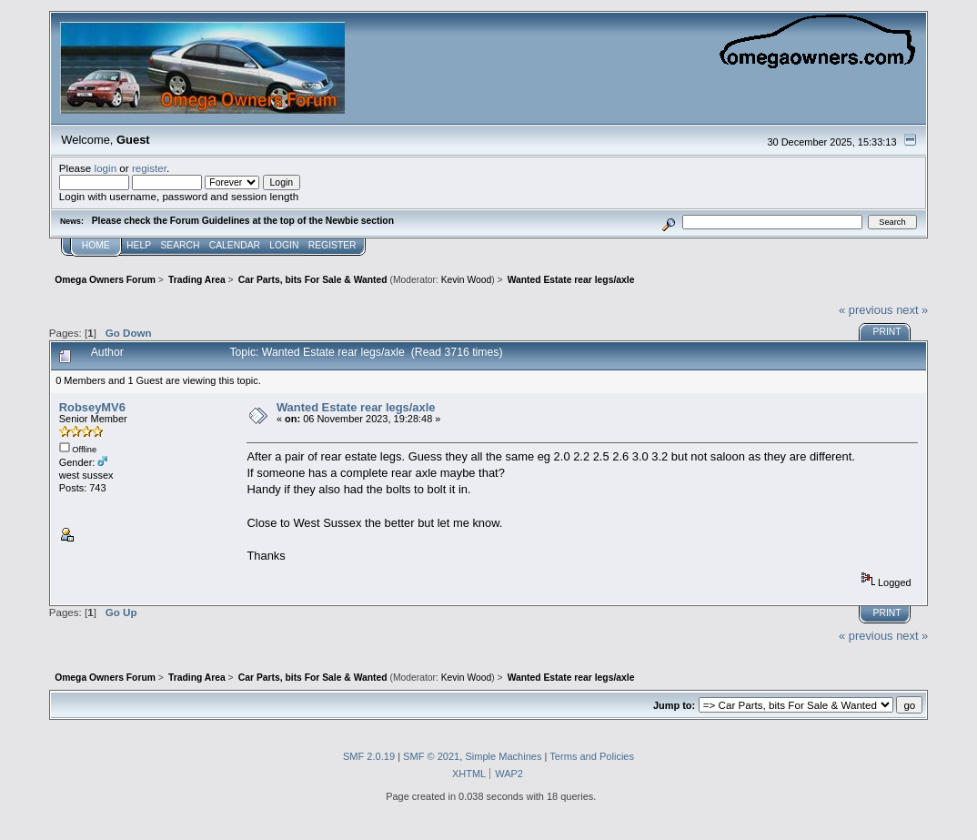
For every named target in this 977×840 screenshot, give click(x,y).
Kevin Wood (466, 280)
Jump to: (674, 705)
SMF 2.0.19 (369, 756)
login (106, 168)
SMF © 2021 (431, 756)
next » (912, 310)
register (149, 168)
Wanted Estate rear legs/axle (356, 407)
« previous (866, 310)
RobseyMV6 (92, 407)
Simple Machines (503, 756)
